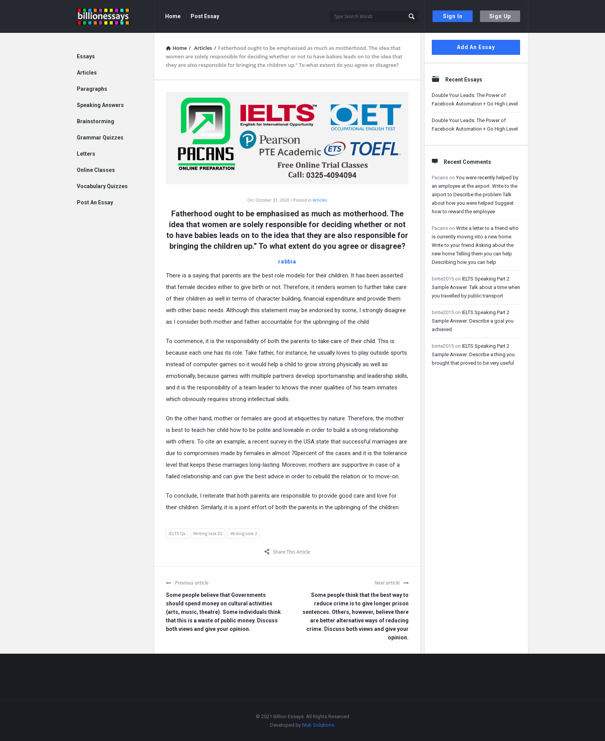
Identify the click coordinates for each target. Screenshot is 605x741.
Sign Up (500, 16)
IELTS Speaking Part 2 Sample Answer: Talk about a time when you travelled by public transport (476, 287)
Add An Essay (476, 47)
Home (173, 16)
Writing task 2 (243, 533)
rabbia (287, 261)
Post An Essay (95, 202)
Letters (86, 154)
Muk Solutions (318, 725)
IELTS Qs (177, 533)
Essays (86, 56)
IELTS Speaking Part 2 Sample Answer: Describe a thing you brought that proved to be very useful (473, 354)
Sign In (453, 16)
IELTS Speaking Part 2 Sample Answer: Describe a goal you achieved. (473, 320)
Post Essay (205, 16)
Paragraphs (92, 89)
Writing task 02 (208, 533)
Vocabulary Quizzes (102, 186)
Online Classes (96, 170)
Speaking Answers (100, 105)
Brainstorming (95, 121)
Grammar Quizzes (100, 137)
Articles (320, 200)
